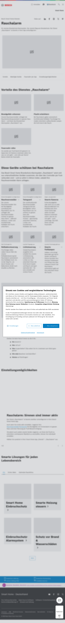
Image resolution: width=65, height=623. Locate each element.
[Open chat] (59, 600)
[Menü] (62, 607)
